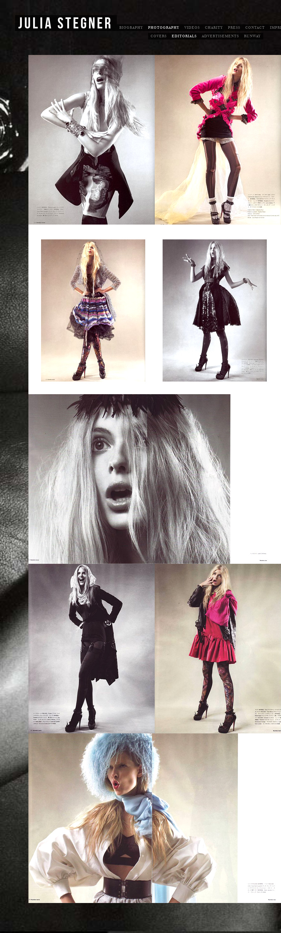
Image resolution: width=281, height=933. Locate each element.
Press (234, 28)
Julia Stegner (65, 23)
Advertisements (220, 36)
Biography (131, 28)
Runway (252, 36)
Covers (159, 36)
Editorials (184, 36)
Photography (163, 28)
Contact (255, 28)
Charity (214, 28)
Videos (192, 28)
